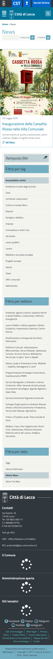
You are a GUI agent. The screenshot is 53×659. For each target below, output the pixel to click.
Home (5, 24)
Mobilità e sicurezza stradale (19, 254)
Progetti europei (13, 261)
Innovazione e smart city (17, 230)
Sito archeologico (21, 641)
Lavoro (9, 248)
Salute (9, 267)
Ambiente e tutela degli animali (21, 186)
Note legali (31, 631)
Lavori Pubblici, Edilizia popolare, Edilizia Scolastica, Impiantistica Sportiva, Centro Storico (25, 328)
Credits (36, 641)
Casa (8, 192)
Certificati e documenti (17, 199)
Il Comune (8, 555)
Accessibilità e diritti (16, 180)
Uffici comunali (13, 279)
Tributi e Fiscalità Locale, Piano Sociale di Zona (25, 418)
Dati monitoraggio (14, 631)
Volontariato (11, 285)
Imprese (9, 223)
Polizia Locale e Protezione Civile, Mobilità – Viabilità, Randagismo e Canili (26, 365)
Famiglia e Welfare (14, 217)
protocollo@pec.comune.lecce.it (22, 545)
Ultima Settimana (14, 469)
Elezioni (9, 211)
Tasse (8, 273)
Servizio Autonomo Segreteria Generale (25, 398)
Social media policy (38, 634)
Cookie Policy (19, 634)
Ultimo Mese (12, 475)
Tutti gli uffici (8, 532)
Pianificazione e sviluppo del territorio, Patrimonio (24, 339)
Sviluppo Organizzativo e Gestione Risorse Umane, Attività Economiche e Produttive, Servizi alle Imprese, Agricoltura (26, 407)
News (13, 24)
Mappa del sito (41, 638)
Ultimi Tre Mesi (13, 481)
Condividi (27, 37)
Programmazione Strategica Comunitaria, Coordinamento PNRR (25, 374)
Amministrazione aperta (18, 578)
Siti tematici (10, 601)
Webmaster (7, 652)
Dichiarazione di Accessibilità (16, 638)
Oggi (8, 463)
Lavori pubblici (13, 242)
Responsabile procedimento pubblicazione (25, 648)
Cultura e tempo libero (16, 205)
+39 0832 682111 (14, 519)
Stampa (43, 37)
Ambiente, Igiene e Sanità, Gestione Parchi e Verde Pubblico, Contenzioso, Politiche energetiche (26, 316)
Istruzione (10, 236)
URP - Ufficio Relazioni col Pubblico (19, 539)
